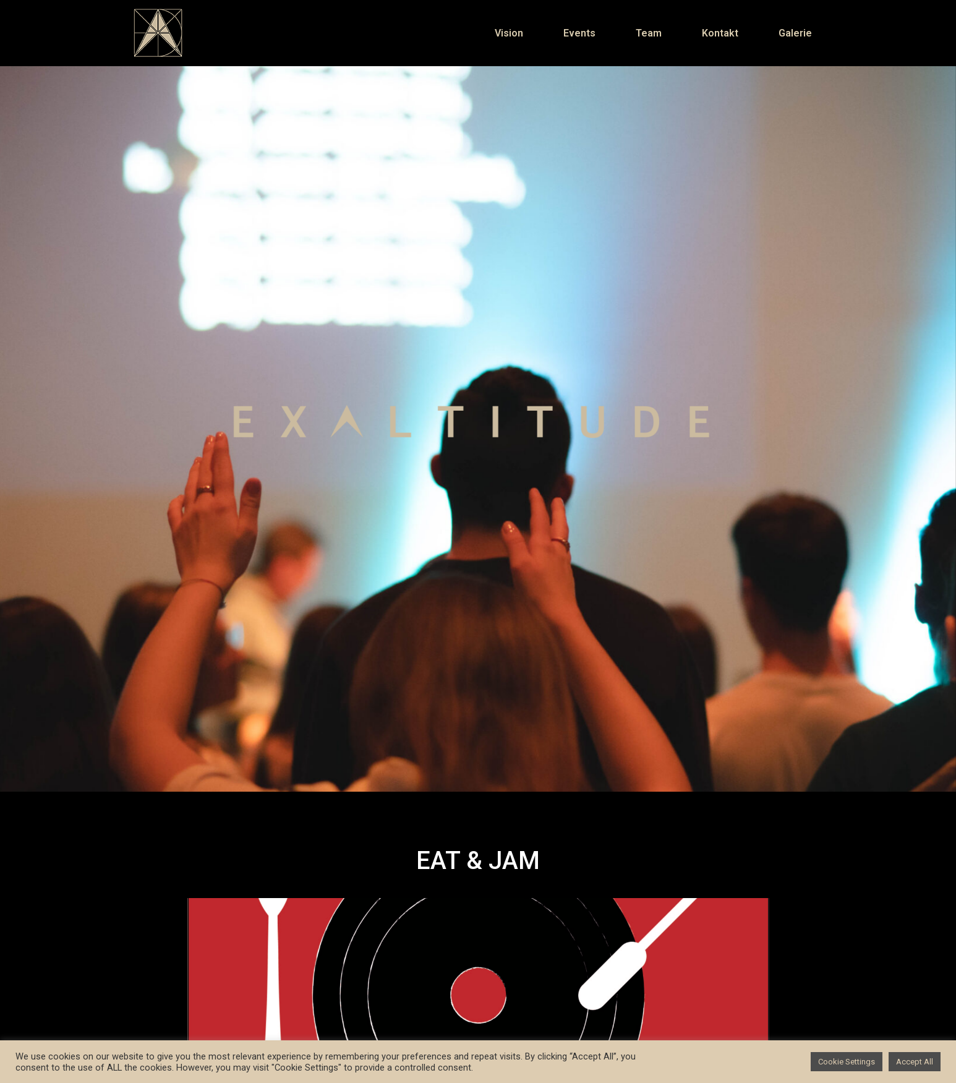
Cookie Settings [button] (846, 1061)
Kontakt (720, 33)
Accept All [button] (914, 1061)
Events (579, 33)
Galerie (795, 33)
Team (649, 33)
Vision (509, 33)
